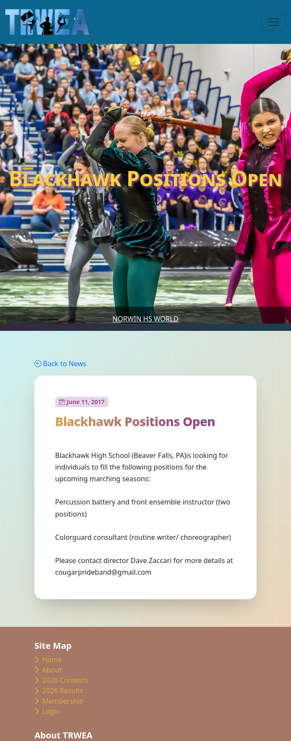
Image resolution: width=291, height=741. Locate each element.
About (48, 670)
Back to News (60, 363)
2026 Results (58, 690)
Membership (59, 701)
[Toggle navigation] (274, 22)
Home (48, 659)
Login (47, 711)
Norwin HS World (145, 319)
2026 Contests (61, 680)
